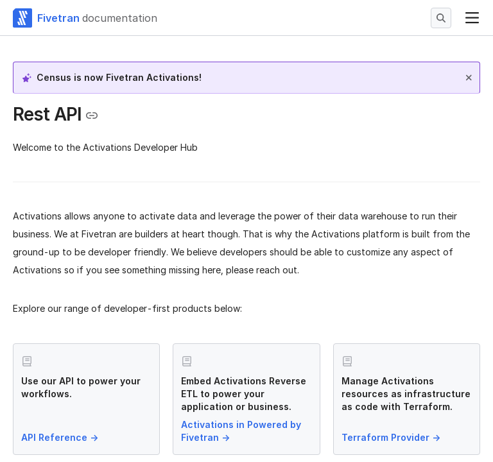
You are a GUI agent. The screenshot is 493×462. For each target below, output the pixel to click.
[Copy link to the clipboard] (92, 115)
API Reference (61, 437)
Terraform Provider (392, 437)
